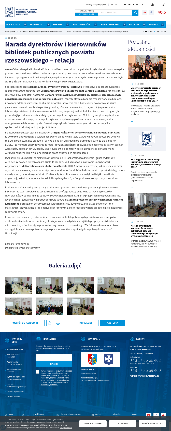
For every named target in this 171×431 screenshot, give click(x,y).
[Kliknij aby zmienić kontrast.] (152, 5)
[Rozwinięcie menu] (16, 342)
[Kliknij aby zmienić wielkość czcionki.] (125, 5)
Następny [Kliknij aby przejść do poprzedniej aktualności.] (161, 31)
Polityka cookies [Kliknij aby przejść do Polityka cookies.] (13, 397)
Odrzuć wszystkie (93, 423)
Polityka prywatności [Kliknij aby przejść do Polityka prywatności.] (15, 392)
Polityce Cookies (66, 428)
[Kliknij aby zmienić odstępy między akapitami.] (142, 5)
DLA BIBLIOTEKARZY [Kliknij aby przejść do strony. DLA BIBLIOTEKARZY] (109, 24)
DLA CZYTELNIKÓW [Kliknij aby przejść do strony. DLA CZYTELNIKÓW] (81, 24)
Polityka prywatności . (49, 385)
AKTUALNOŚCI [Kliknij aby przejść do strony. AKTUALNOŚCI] (37, 24)
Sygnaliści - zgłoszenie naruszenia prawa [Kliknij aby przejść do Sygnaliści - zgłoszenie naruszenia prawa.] (16, 378)
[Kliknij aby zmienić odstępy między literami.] (129, 5)
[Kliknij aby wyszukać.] (135, 13)
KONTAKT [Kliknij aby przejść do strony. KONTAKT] (153, 24)
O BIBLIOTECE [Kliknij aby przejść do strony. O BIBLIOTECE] (13, 24)
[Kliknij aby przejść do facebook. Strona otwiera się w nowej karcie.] (151, 12)
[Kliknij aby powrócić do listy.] (154, 31)
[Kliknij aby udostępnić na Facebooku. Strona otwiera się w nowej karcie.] (49, 323)
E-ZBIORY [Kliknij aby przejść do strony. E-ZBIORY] (57, 24)
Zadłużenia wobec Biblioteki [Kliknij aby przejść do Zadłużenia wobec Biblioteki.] (14, 370)
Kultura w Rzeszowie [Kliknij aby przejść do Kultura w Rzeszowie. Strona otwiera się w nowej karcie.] (15, 349)
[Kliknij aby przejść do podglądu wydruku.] (58, 323)
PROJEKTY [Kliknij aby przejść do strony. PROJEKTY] (134, 24)
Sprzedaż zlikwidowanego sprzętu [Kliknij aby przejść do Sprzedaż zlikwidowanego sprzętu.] (16, 385)
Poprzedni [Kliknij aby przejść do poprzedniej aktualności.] (147, 31)
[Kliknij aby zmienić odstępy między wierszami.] (133, 5)
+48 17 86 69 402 (145, 360)
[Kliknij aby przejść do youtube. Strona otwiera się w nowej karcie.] (144, 12)
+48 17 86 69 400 (145, 370)
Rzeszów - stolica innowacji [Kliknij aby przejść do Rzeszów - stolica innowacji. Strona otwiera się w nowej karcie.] (13, 355)
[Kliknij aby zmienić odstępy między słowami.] (138, 5)
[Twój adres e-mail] (49, 357)
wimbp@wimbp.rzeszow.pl (144, 375)
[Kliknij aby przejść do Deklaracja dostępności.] (42, 415)
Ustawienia (123, 423)
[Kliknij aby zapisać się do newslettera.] (54, 364)
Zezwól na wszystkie (152, 423)
